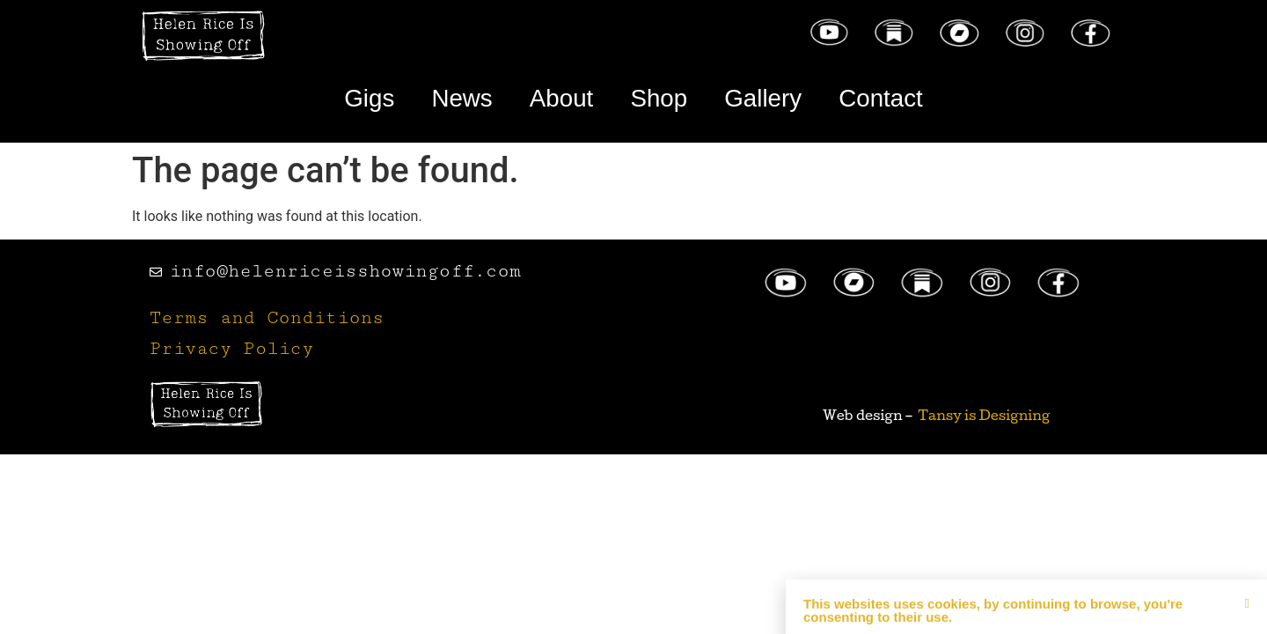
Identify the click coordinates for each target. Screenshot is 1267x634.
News (442, 99)
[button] (1247, 623)
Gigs (341, 99)
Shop (660, 99)
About (553, 99)
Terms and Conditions (267, 321)
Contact (906, 99)
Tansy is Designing (985, 417)
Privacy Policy (231, 351)
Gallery (775, 99)
